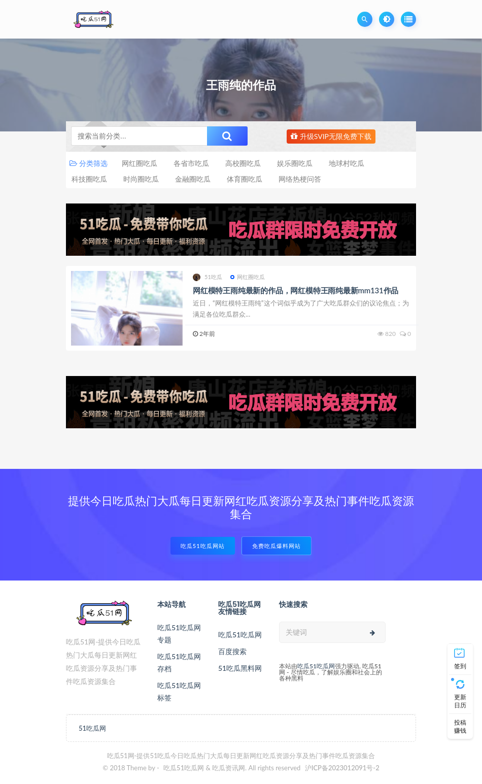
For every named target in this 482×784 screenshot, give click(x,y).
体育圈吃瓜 (244, 179)
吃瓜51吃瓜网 (240, 634)
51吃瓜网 (92, 728)
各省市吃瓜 (191, 163)
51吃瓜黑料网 (240, 668)
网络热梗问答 (300, 179)
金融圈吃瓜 (193, 179)
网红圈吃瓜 (139, 163)
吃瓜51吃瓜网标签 (179, 691)
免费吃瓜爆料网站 (276, 545)
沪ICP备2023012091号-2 (342, 768)
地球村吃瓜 (346, 163)
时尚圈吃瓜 (141, 179)
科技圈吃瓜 (89, 179)
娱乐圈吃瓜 (295, 163)
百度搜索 (232, 651)
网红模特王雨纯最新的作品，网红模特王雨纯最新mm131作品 (295, 290)
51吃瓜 (208, 277)
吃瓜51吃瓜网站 (203, 545)
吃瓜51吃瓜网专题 (179, 633)
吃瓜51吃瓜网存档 (179, 662)
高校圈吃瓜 (243, 163)
